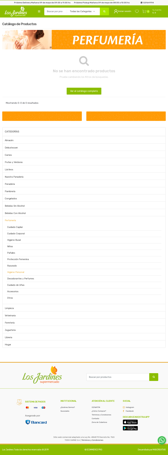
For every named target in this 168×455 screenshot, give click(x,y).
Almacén (9, 140)
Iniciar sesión (122, 11)
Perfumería (10, 220)
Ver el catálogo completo (84, 91)
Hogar (8, 344)
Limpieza (9, 308)
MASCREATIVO (159, 449)
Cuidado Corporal (16, 233)
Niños (10, 246)
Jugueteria (10, 330)
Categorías (12, 131)
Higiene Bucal (14, 240)
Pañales (11, 253)
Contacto (95, 419)
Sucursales (65, 411)
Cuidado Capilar (15, 227)
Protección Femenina (18, 259)
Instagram (130, 407)
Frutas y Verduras (14, 162)
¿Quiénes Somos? (68, 407)
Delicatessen (11, 147)
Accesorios (12, 291)
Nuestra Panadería (14, 177)
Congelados (11, 198)
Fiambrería (10, 191)
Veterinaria (10, 315)
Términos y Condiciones (101, 415)
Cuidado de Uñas (15, 285)
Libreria (8, 337)
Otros (10, 298)
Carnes (8, 155)
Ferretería (10, 322)
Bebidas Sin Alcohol (15, 206)
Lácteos (9, 169)
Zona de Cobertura (99, 422)
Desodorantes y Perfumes (20, 278)
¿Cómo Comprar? (99, 411)
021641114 (96, 407)
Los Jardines (8, 449)
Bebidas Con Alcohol (15, 213)
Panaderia (10, 184)
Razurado (12, 265)
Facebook (130, 411)
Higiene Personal (15, 272)
